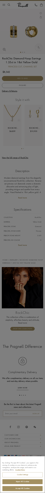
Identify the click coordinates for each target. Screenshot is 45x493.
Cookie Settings (22, 477)
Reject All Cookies (22, 484)
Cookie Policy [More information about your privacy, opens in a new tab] (20, 472)
